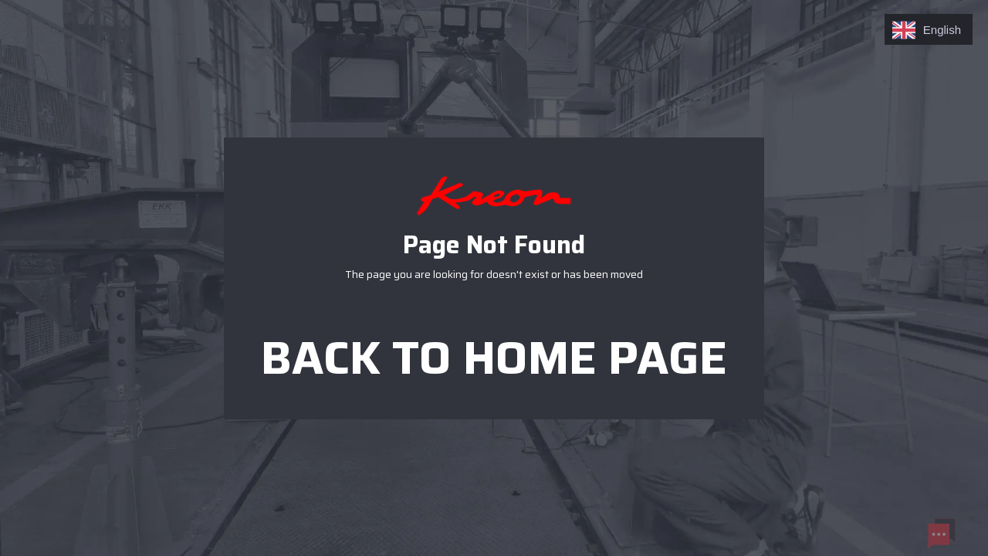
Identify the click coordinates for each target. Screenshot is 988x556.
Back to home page (494, 351)
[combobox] (929, 29)
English (926, 30)
